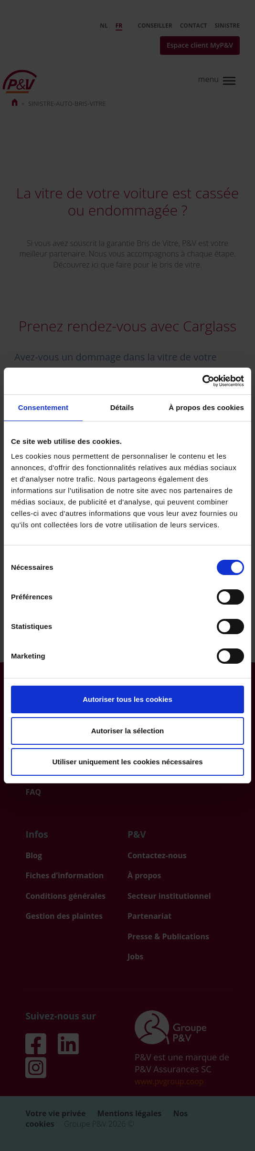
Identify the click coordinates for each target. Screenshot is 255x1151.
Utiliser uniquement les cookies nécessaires (127, 762)
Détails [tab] (122, 407)
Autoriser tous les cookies (127, 699)
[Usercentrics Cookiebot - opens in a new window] (202, 381)
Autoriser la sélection (127, 731)
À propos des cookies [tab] (206, 407)
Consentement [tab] (43, 407)
